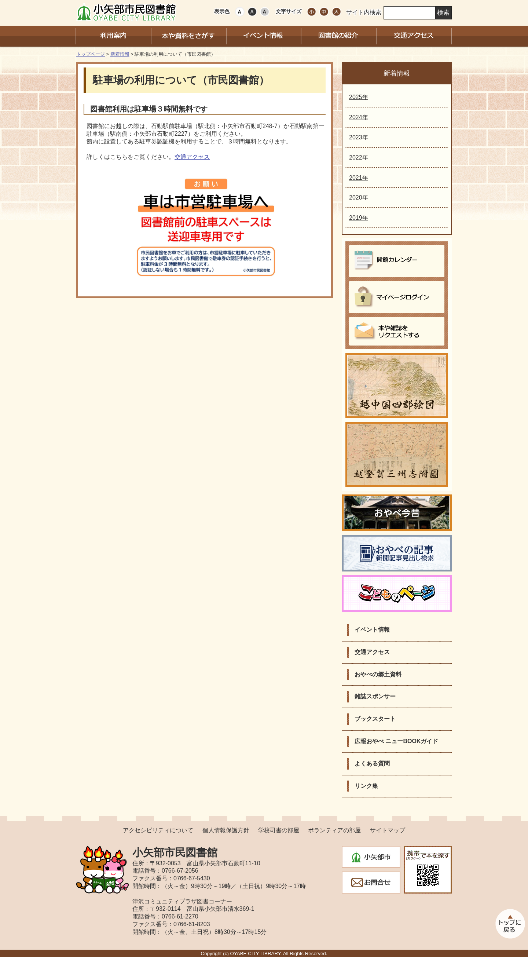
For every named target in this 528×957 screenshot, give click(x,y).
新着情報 (119, 54)
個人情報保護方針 (225, 830)
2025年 (358, 97)
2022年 (358, 157)
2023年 (358, 137)
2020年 (358, 197)
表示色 (222, 11)
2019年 (358, 218)
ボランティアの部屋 (334, 830)
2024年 (358, 117)
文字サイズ (288, 11)
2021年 (358, 178)
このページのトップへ (509, 924)
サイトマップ (387, 830)
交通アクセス (192, 157)
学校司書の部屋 (278, 830)
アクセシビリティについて (158, 830)
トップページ (90, 54)
